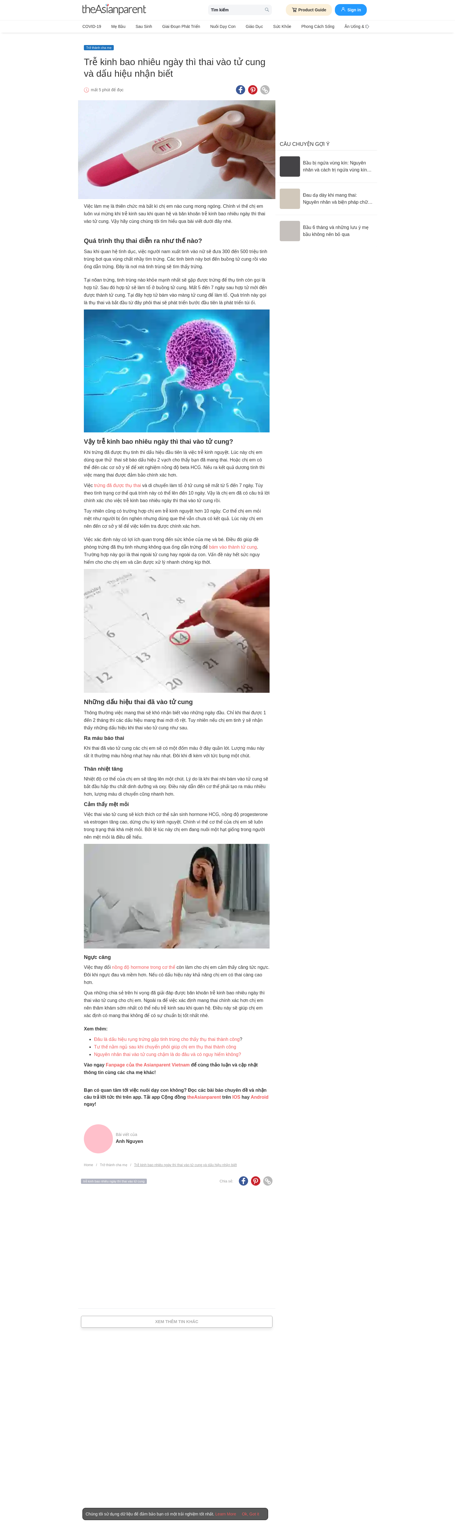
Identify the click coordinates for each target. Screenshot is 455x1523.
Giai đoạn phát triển (172, 26)
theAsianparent (204, 1092)
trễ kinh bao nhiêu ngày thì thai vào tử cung (114, 1176)
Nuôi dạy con (211, 26)
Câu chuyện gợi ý (305, 139)
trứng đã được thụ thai (117, 480)
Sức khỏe (265, 26)
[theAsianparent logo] (114, 10)
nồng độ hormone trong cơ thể (143, 962)
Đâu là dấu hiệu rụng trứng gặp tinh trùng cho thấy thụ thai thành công (167, 1034)
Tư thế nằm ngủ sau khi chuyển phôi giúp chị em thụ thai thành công (165, 1042)
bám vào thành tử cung (233, 542)
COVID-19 (91, 26)
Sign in (351, 9)
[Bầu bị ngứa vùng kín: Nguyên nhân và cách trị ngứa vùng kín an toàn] (326, 161)
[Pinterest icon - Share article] (252, 85)
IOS (236, 1092)
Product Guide (309, 10)
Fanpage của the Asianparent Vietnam (148, 1060)
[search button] (267, 10)
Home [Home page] (88, 1160)
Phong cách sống (297, 26)
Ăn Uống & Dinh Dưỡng (342, 26)
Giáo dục (240, 26)
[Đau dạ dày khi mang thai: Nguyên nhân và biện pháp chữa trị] (326, 194)
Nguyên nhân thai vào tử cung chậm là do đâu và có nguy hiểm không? (167, 1049)
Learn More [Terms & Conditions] (225, 1514)
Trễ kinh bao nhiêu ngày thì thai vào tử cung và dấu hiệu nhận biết (185, 1160)
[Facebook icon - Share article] (240, 85)
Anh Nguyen (129, 1136)
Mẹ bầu (116, 26)
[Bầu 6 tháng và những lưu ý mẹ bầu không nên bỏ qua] (326, 226)
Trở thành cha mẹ (98, 42)
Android (259, 1092)
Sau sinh (138, 26)
